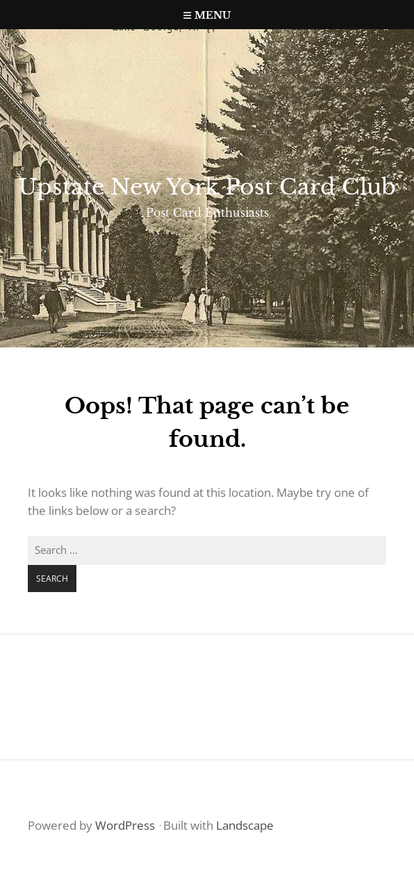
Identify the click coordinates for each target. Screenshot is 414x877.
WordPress (125, 825)
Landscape (245, 825)
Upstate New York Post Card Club (207, 187)
